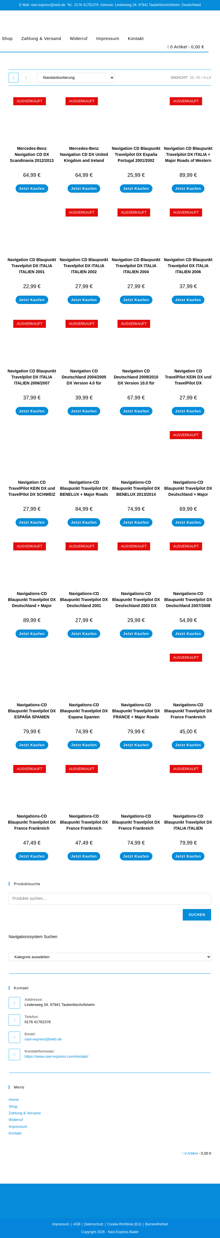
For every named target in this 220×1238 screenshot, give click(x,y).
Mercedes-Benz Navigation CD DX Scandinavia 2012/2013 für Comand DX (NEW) (32, 157)
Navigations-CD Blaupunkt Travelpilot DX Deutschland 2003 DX (136, 599)
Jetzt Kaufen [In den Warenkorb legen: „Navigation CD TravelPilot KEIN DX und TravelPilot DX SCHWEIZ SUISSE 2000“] (32, 522)
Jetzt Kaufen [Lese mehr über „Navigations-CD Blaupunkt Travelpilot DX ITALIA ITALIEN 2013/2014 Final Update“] (188, 856)
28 (191, 78)
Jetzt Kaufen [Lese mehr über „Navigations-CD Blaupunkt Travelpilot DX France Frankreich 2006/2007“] (188, 745)
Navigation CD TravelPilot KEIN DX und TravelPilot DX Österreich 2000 (188, 380)
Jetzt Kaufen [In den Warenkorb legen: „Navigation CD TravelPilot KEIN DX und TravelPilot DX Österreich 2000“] (188, 411)
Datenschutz (94, 1224)
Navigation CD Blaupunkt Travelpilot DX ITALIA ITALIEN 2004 (136, 265)
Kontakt (136, 38)
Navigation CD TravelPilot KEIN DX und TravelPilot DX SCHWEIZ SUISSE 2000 (31, 491)
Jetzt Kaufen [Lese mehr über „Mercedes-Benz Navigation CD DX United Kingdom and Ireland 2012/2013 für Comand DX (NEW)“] (84, 188)
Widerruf (78, 38)
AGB (76, 1224)
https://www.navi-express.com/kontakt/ (56, 1056)
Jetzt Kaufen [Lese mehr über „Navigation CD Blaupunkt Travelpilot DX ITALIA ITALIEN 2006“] (188, 300)
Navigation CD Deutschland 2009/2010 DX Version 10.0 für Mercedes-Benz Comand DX (136, 383)
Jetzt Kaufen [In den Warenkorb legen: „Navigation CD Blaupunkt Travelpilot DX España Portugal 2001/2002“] (136, 188)
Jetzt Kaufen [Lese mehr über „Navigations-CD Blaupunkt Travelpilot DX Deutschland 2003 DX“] (136, 634)
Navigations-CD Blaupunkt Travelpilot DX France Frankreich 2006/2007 (188, 714)
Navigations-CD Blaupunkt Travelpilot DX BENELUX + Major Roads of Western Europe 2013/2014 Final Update (84, 494)
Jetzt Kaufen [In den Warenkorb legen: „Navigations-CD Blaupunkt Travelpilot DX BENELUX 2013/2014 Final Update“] (136, 522)
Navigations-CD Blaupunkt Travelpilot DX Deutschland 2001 (84, 599)
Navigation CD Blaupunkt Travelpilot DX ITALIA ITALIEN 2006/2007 (32, 377)
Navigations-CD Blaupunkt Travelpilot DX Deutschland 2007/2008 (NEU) (188, 602)
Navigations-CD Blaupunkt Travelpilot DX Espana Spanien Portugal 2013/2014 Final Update (84, 717)
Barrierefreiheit (156, 1224)
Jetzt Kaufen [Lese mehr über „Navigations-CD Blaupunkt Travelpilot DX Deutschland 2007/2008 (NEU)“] (188, 634)
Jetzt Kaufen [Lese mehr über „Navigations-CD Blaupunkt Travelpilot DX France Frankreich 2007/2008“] (32, 856)
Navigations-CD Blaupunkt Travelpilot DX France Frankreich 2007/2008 (32, 825)
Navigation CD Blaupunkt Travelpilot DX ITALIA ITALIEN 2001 (32, 265)
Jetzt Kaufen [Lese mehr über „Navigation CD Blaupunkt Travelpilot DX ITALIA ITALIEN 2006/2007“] (32, 411)
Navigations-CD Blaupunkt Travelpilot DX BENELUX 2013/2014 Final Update (136, 491)
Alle (207, 78)
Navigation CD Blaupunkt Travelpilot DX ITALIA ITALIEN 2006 (188, 265)
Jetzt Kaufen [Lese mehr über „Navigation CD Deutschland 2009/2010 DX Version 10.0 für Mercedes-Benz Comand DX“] (136, 411)
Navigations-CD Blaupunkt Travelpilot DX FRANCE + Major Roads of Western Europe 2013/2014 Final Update (136, 717)
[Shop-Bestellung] (76, 78)
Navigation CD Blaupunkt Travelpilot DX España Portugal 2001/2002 (136, 154)
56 (198, 78)
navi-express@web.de (43, 1039)
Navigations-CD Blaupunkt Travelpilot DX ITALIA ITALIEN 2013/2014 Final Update (188, 825)
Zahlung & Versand (41, 38)
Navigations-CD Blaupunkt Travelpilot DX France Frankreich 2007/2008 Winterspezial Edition (84, 828)
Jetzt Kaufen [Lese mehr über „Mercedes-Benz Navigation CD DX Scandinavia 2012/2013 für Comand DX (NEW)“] (32, 188)
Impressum (107, 38)
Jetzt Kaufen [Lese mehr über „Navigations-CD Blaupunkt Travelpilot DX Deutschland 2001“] (84, 634)
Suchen (197, 915)
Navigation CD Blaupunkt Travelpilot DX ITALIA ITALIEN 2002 (84, 265)
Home (14, 1099)
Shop (13, 1106)
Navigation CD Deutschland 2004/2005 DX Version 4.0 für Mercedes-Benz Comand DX (83, 383)
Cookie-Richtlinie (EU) (124, 1224)
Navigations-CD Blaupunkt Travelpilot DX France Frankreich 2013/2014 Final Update (136, 825)
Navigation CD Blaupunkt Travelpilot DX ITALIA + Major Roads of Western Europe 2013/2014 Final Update (188, 160)
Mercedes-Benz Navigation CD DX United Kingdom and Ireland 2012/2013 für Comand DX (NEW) (84, 160)
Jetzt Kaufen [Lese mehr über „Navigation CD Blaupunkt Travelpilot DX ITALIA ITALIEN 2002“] (84, 300)
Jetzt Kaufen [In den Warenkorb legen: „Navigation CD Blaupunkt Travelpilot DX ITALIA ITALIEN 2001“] (32, 300)
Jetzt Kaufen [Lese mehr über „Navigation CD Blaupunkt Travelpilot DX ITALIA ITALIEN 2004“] (136, 300)
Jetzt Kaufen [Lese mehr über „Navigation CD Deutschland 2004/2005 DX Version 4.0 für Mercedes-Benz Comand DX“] (84, 411)
